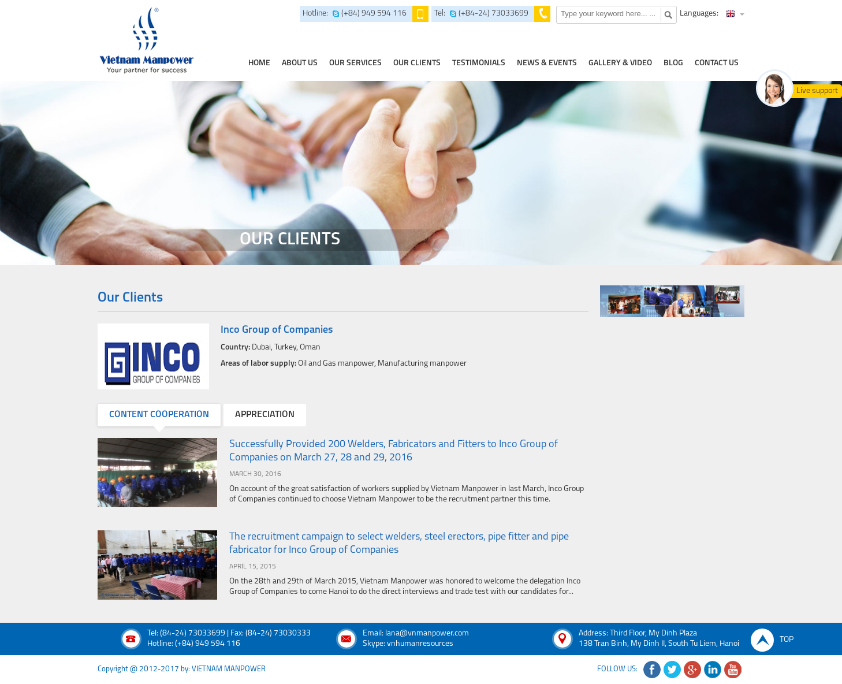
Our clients (417, 63)
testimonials (478, 63)
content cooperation (159, 414)
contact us (717, 63)
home (259, 63)
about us (300, 63)
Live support (817, 91)
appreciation (265, 414)
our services (355, 63)
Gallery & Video (620, 63)
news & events (547, 63)
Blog (673, 63)
